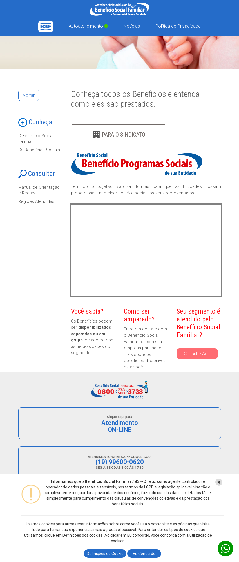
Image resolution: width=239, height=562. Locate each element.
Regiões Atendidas (36, 201)
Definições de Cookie (105, 553)
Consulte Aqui (197, 353)
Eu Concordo (144, 553)
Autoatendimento (88, 26)
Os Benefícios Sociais (39, 149)
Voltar (29, 95)
